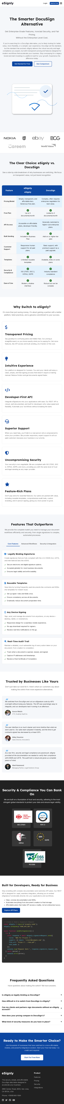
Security (37, 1085)
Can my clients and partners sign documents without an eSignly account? (32, 1009)
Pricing (36, 1081)
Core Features (13, 544)
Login (45, 3)
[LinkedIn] (3, 1101)
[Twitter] (6, 1101)
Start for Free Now (32, 1058)
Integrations (38, 1088)
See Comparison (43, 64)
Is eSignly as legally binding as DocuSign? (32, 996)
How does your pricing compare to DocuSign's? (32, 1016)
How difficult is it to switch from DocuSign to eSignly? (32, 1002)
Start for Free (54, 3)
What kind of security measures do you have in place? (32, 1022)
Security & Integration (48, 544)
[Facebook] (10, 1101)
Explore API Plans (11, 911)
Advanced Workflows (29, 544)
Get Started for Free (22, 64)
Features (37, 1078)
